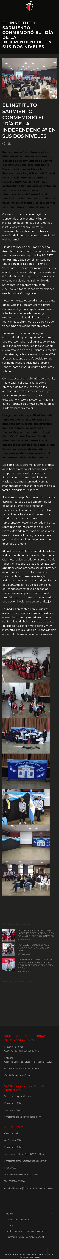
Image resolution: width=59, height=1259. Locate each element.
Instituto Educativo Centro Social (25, 1237)
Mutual (9, 1213)
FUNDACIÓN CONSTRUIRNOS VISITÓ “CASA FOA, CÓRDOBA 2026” (33, 948)
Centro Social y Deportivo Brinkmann (26, 1231)
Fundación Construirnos (20, 1219)
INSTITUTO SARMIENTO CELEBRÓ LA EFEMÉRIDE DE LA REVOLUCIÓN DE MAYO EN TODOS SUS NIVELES (36, 933)
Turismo (11, 1225)
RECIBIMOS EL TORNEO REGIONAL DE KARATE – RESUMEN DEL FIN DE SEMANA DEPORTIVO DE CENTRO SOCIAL (36, 963)
